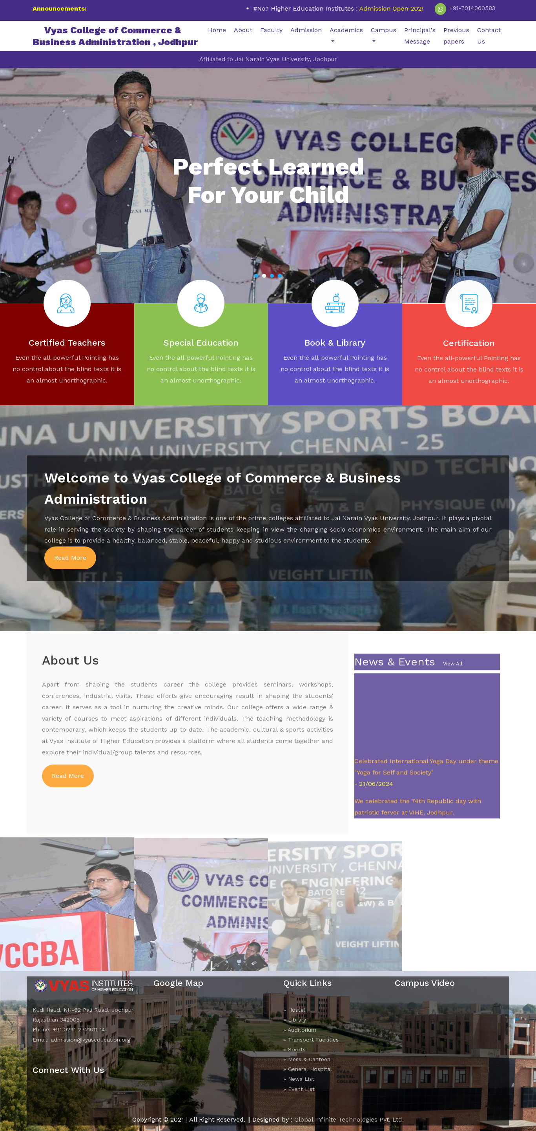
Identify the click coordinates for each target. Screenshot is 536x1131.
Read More (70, 557)
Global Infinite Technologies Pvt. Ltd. (349, 1119)
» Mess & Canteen (306, 1059)
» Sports (294, 1049)
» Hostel (294, 1010)
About (243, 30)
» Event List (299, 1089)
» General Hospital (307, 1069)
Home (217, 30)
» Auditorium (299, 1030)
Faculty (271, 30)
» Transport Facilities (311, 1039)
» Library (294, 1019)
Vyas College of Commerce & (115, 36)
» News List (298, 1079)
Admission (306, 30)
